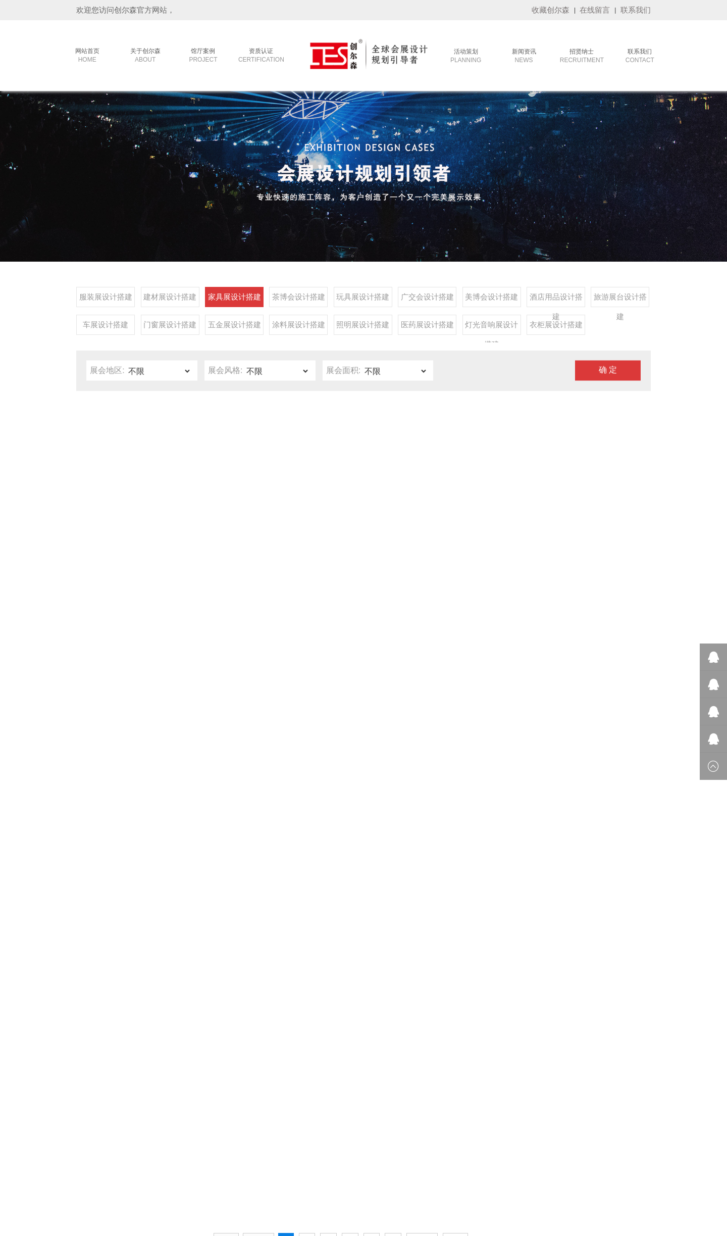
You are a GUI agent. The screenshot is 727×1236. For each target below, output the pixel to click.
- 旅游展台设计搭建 (250, 1134)
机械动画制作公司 (298, 1184)
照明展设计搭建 (362, 327)
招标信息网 (254, 1184)
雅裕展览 (441, 1184)
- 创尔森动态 (312, 1058)
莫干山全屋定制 (349, 1184)
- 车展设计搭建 (243, 1147)
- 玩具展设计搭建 (247, 1083)
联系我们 (635, 10)
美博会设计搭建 (491, 299)
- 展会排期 (308, 1046)
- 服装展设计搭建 (247, 1033)
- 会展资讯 (308, 1071)
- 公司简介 (92, 1033)
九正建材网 (637, 1184)
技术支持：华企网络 (474, 1225)
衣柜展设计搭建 (556, 327)
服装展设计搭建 (105, 299)
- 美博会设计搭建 (247, 1109)
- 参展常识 (308, 1033)
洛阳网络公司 (174, 1184)
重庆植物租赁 (215, 1184)
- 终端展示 (164, 1083)
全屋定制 (470, 1184)
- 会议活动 (164, 1033)
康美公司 (139, 1184)
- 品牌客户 (164, 1071)
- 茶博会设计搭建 (247, 1071)
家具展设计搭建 (234, 299)
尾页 (455, 919)
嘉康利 (112, 1184)
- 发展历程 (92, 1046)
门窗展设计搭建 (169, 327)
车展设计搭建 (105, 327)
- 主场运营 (164, 1046)
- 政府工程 (164, 1058)
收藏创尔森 (550, 10)
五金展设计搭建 (234, 327)
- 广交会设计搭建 (247, 1096)
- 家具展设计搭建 (247, 1058)
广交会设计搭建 (427, 299)
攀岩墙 (573, 1184)
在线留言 (595, 10)
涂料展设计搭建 (298, 327)
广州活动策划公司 (399, 1184)
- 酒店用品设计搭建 (250, 1121)
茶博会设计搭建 (298, 299)
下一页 (422, 919)
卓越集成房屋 (505, 1184)
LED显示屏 (602, 1184)
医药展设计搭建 (427, 327)
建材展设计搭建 (169, 299)
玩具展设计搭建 (362, 299)
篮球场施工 (544, 1184)
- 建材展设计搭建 (247, 1046)
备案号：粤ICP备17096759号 (407, 1225)
